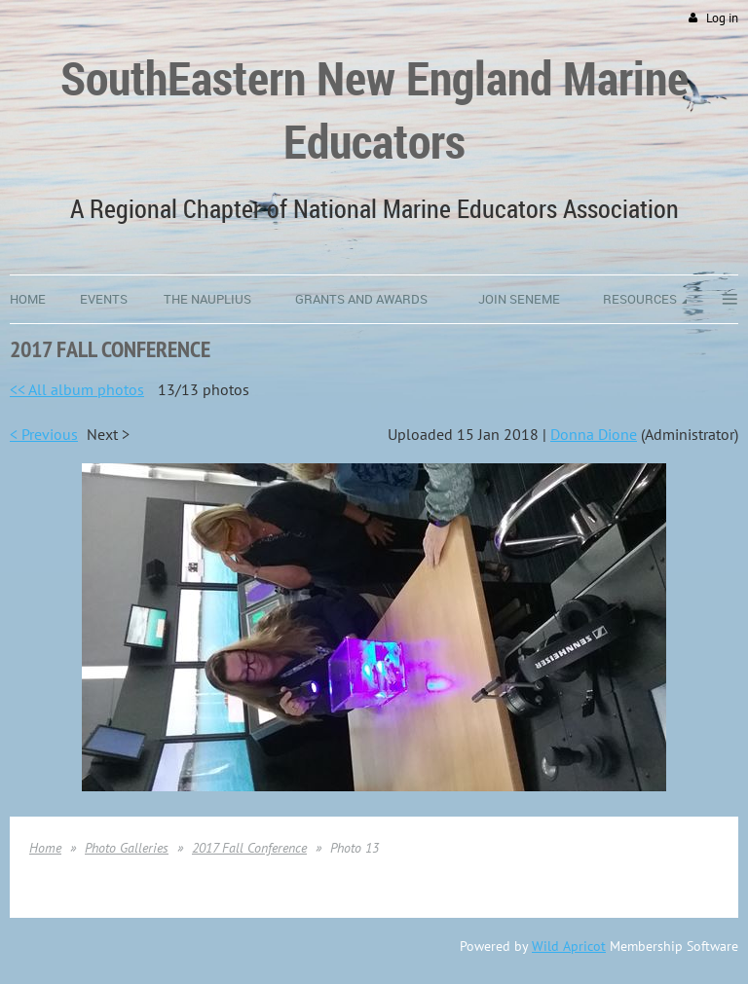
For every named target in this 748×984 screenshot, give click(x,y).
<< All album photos (77, 389)
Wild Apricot (569, 946)
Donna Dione (593, 434)
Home (45, 847)
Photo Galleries (126, 847)
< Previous (44, 434)
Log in (722, 18)
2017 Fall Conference (249, 847)
